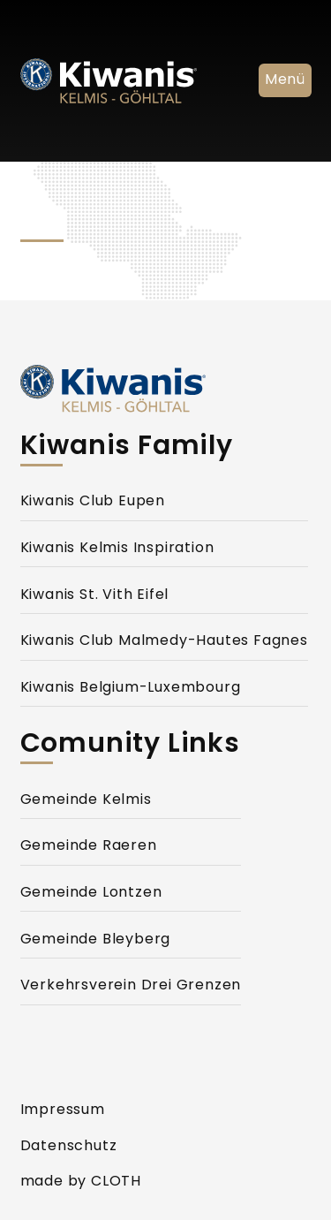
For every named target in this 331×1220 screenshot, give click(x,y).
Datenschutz (68, 1146)
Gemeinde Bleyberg (95, 939)
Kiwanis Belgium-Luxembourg (130, 688)
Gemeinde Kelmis (86, 800)
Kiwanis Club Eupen (92, 501)
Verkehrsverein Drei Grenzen (131, 985)
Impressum (62, 1110)
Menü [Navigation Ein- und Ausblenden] (285, 80)
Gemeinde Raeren (88, 846)
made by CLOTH (80, 1182)
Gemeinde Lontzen (91, 893)
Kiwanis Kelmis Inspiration (117, 548)
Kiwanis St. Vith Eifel (94, 595)
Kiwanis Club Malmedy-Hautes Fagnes (164, 641)
